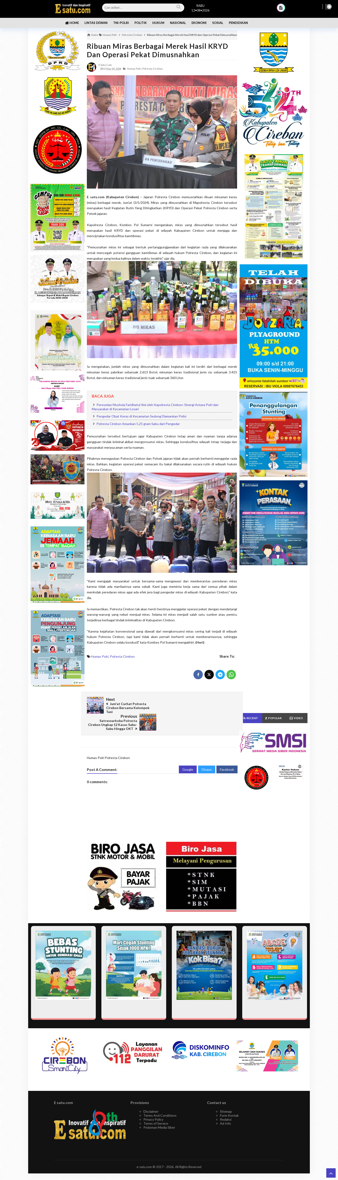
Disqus (207, 753)
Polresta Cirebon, (152, 68)
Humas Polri (99, 656)
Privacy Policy (153, 1102)
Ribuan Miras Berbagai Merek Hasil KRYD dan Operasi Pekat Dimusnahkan (157, 50)
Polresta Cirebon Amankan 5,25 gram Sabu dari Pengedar (138, 424)
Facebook (227, 753)
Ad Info (225, 1106)
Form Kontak (229, 1098)
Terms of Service (155, 1106)
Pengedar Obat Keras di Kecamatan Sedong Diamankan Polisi (141, 416)
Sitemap (226, 1095)
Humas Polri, (134, 68)
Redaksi (225, 1102)
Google (187, 753)
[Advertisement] (57, 764)
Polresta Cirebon (122, 656)
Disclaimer (150, 1095)
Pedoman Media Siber (159, 1110)
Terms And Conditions (160, 1098)
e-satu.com (144, 1150)
